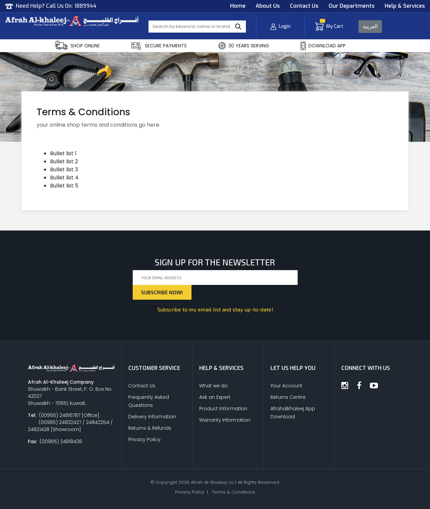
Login (280, 26)
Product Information (223, 408)
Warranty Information (224, 420)
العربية (370, 26)
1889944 (85, 5)
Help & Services (405, 5)
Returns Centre (288, 397)
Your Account (286, 385)
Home (238, 5)
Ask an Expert (214, 397)
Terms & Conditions (233, 492)
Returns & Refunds (149, 428)
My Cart (329, 26)
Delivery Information (152, 416)
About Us (268, 5)
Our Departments (352, 5)
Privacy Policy (144, 439)
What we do (213, 385)
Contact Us (304, 5)
